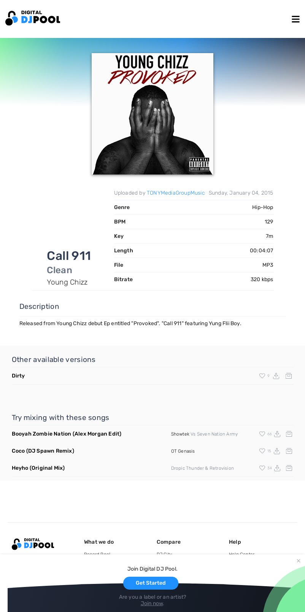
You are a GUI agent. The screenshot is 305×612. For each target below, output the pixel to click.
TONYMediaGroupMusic (176, 193)
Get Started (151, 583)
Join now (152, 603)
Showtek (180, 434)
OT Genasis (183, 451)
